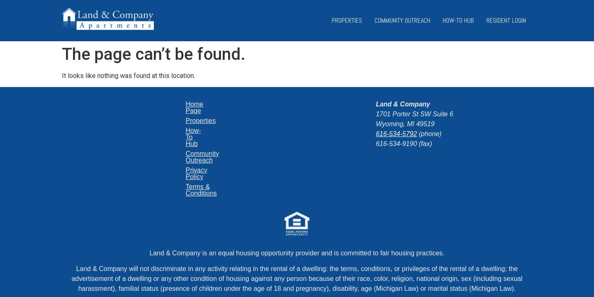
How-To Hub (458, 20)
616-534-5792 (396, 133)
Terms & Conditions (176, 153)
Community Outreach (402, 20)
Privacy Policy (168, 143)
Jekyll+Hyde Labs (335, 265)
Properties (347, 20)
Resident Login (506, 20)
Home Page (165, 104)
